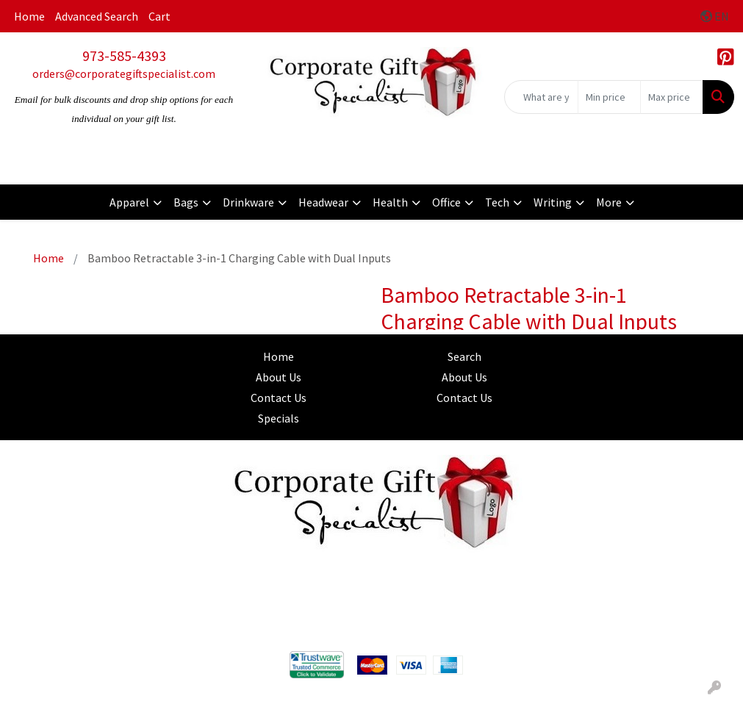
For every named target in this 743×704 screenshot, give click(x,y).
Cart (159, 16)
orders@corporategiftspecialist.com (123, 73)
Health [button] (390, 202)
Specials (278, 418)
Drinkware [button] (248, 202)
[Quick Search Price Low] (609, 97)
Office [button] (446, 202)
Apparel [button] (129, 202)
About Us (278, 377)
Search (464, 356)
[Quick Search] (541, 97)
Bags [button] (185, 202)
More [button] (609, 202)
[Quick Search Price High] (671, 97)
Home (29, 16)
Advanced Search (96, 16)
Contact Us (278, 397)
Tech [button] (497, 202)
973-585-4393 (124, 55)
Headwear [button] (323, 202)
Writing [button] (553, 202)
